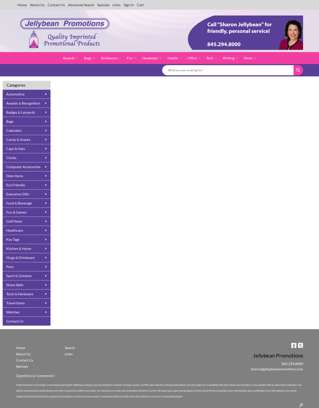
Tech (211, 58)
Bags (89, 58)
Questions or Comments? (35, 375)
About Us (37, 5)
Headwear (152, 58)
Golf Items (14, 221)
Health (174, 58)
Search (70, 348)
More (250, 58)
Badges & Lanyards (20, 112)
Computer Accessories (23, 167)
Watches (12, 312)
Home (22, 5)
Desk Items (14, 176)
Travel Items (15, 303)
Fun (131, 58)
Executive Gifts (17, 194)
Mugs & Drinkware (20, 257)
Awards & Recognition (23, 103)
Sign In (129, 5)
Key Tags (12, 239)
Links (117, 5)
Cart (140, 5)
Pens (10, 266)
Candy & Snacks (18, 139)
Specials (103, 5)
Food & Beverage (19, 203)
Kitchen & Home (18, 248)
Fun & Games (16, 212)
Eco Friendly (15, 185)
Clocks (11, 157)
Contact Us (56, 5)
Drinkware (111, 58)
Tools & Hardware (19, 294)
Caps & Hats (15, 148)
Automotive (15, 94)
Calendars (14, 130)
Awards (70, 58)
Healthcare (14, 230)
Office (193, 58)
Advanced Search (81, 5)
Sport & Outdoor (19, 276)
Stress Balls (14, 285)
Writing (230, 58)
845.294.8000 (292, 363)
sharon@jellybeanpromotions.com (277, 369)
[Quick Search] (228, 70)
